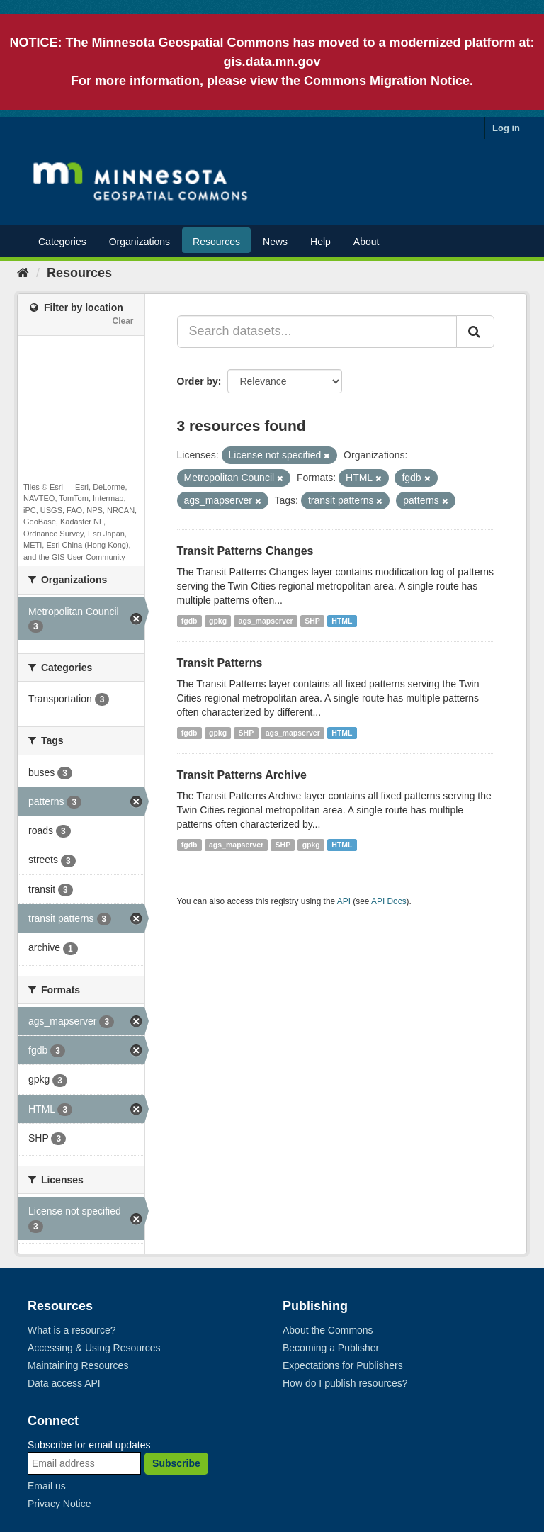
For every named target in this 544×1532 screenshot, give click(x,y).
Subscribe (176, 1463)
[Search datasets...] (317, 331)
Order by (197, 381)
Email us (47, 1486)
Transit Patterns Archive (242, 775)
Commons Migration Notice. (388, 81)
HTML (342, 620)
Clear (122, 321)
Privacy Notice (59, 1503)
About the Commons (328, 1330)
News (275, 241)
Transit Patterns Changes (245, 551)
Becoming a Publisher (331, 1347)
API (344, 901)
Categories (62, 241)
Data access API (64, 1383)
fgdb (189, 620)
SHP (312, 620)
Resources (216, 241)
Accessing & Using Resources (94, 1347)
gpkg (218, 620)
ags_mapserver (266, 620)
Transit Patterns (220, 663)
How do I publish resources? (345, 1383)
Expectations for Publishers (343, 1365)
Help (320, 241)
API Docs (389, 901)
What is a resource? (72, 1330)
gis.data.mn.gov (271, 62)
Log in (506, 128)
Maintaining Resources (78, 1365)
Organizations (139, 241)
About (366, 241)
